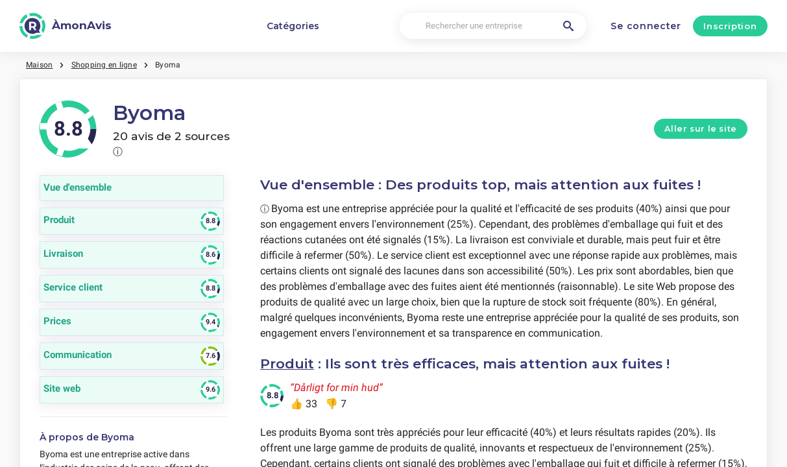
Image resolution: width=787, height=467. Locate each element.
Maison (39, 64)
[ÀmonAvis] (65, 26)
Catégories (293, 26)
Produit (287, 363)
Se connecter (646, 26)
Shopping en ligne (104, 64)
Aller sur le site (700, 129)
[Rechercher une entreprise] (493, 26)
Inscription (730, 26)
